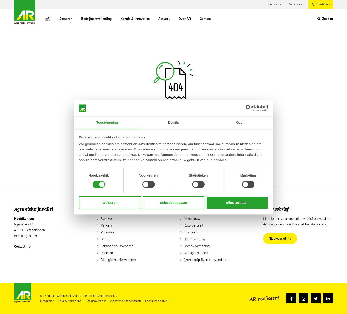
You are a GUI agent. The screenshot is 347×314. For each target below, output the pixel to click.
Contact (205, 18)
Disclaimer (47, 301)
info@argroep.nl (26, 235)
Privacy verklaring (69, 301)
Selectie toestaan (173, 203)
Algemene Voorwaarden (125, 301)
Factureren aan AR (157, 301)
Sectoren (65, 18)
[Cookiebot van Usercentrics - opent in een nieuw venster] (248, 108)
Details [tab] (173, 123)
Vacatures (295, 4)
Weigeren (109, 203)
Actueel (164, 18)
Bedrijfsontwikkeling (96, 18)
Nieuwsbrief (275, 4)
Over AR (185, 18)
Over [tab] (240, 123)
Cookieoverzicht (96, 301)
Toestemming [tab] (107, 123)
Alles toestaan (237, 203)
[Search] (325, 18)
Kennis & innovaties (135, 18)
